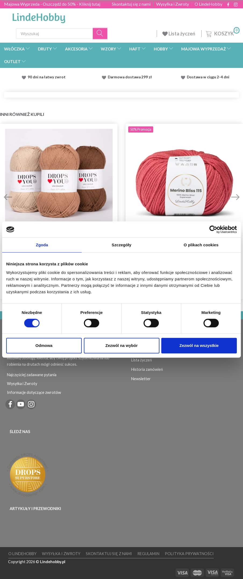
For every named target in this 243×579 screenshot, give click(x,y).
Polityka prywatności (189, 553)
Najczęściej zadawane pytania (31, 374)
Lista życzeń (179, 33)
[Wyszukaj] (100, 33)
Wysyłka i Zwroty (172, 4)
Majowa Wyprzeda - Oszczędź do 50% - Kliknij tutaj (52, 3)
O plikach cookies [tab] (201, 245)
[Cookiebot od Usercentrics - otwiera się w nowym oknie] (213, 229)
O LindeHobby (208, 4)
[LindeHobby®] (38, 16)
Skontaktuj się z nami (131, 4)
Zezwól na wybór (121, 345)
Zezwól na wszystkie (199, 345)
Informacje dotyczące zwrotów (34, 392)
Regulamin (148, 553)
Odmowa (43, 345)
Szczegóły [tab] (121, 245)
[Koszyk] (222, 33)
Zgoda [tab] (42, 245)
